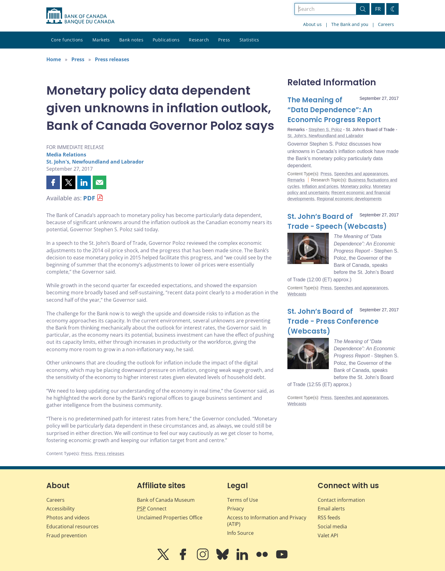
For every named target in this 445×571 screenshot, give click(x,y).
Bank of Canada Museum (166, 499)
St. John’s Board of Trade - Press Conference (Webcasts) (333, 321)
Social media (332, 526)
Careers (386, 24)
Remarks (296, 179)
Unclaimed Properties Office (169, 517)
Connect (152, 508)
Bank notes (131, 40)
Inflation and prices (320, 186)
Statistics (249, 40)
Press (224, 40)
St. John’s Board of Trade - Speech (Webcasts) (337, 221)
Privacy (235, 508)
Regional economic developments (349, 198)
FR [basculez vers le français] (378, 9)
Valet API (328, 535)
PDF (89, 198)
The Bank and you (349, 24)
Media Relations (66, 154)
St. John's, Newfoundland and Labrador (95, 161)
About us (312, 24)
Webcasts (296, 294)
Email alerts (331, 508)
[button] (53, 182)
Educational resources (72, 526)
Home (53, 59)
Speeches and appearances (361, 173)
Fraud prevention (66, 535)
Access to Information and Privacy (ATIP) (266, 520)
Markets (101, 40)
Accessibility (60, 508)
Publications (166, 40)
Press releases (112, 59)
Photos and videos (68, 517)
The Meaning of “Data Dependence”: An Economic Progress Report (334, 110)
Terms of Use (242, 499)
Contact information (341, 499)
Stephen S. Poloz (325, 129)
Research (199, 40)
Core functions (67, 40)
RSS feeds (329, 517)
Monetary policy (356, 186)
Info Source (240, 533)
